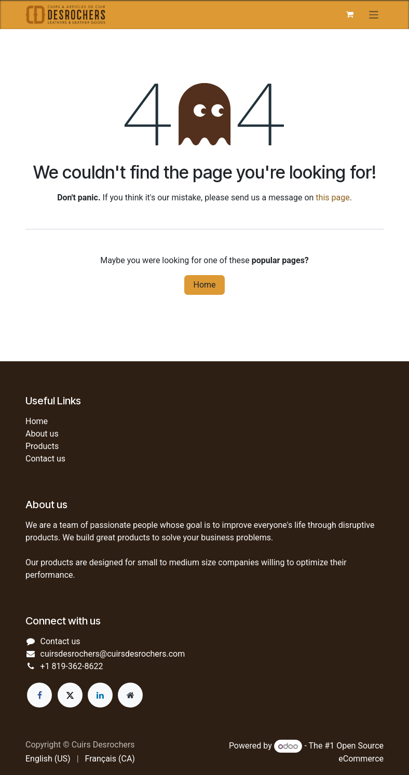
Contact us (45, 459)
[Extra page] (130, 695)
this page (332, 197)
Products (42, 446)
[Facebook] (39, 695)
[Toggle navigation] (374, 14)
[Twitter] (70, 695)
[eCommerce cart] (350, 14)
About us (42, 434)
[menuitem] (48, 759)
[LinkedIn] (100, 695)
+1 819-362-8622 (71, 666)
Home (204, 285)
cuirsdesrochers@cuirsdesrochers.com (112, 654)
